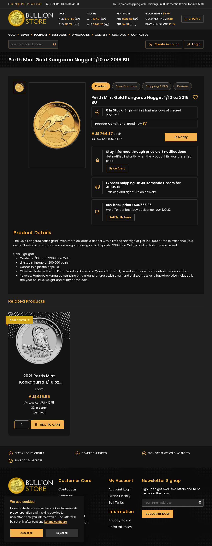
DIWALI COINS (81, 35)
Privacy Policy (119, 520)
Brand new (136, 124)
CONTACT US (139, 35)
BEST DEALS (59, 35)
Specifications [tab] (126, 86)
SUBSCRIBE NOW (158, 514)
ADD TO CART (47, 424)
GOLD (12, 35)
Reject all (61, 532)
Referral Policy (120, 527)
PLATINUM (40, 35)
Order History (119, 496)
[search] (54, 44)
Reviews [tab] (182, 86)
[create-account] (163, 44)
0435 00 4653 (70, 4)
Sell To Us (116, 502)
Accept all (26, 532)
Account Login (119, 489)
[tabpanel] (145, 160)
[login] (194, 44)
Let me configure (55, 521)
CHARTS (192, 19)
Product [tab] (101, 86)
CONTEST (101, 35)
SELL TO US (119, 35)
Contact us (67, 489)
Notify (181, 137)
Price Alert (117, 168)
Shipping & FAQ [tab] (157, 86)
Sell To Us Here (120, 217)
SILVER (25, 35)
